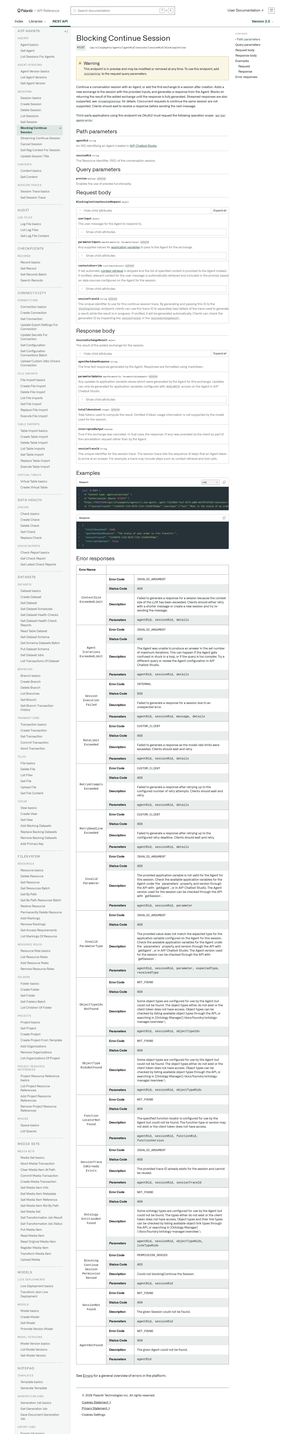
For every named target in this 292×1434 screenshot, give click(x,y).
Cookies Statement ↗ (96, 1402)
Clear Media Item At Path (37, 1169)
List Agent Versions (33, 77)
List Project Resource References (35, 1088)
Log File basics (30, 224)
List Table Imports (32, 448)
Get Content (28, 177)
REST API (60, 21)
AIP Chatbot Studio (143, 145)
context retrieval (112, 271)
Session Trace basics (35, 191)
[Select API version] (263, 22)
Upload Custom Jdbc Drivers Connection (40, 363)
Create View (28, 813)
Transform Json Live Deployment (34, 1294)
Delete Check (29, 525)
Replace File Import (34, 410)
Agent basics (29, 44)
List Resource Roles (34, 957)
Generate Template (33, 1388)
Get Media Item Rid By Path (39, 1205)
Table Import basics (33, 430)
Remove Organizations (36, 1052)
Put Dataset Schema (34, 649)
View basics (28, 808)
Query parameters (247, 44)
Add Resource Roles (34, 963)
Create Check (30, 519)
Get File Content (31, 793)
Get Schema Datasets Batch (40, 643)
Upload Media (30, 1259)
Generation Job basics (35, 1402)
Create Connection (33, 312)
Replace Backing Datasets (38, 832)
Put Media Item (31, 1229)
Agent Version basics (34, 71)
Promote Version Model (36, 1329)
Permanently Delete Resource (41, 912)
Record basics (30, 262)
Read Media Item (32, 1235)
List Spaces (28, 1131)
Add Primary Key (31, 843)
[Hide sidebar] (66, 31)
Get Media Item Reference (38, 1199)
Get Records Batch (33, 274)
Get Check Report (32, 558)
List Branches (29, 693)
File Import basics (32, 380)
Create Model (29, 1317)
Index (19, 21)
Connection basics (33, 306)
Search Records (31, 280)
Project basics (30, 1022)
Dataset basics (30, 590)
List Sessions (29, 116)
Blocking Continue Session (33, 130)
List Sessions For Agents (37, 56)
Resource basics (31, 870)
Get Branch (28, 699)
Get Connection (31, 319)
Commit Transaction (34, 742)
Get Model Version (33, 1355)
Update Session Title (34, 156)
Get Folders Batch (33, 1001)
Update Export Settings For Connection (39, 327)
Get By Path (28, 894)
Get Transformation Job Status (41, 1223)
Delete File (27, 769)
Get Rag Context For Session (40, 150)
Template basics (31, 1382)
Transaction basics (33, 724)
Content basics (30, 170)
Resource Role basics (35, 950)
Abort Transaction (32, 748)
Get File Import (30, 404)
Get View (26, 819)
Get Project (28, 1028)
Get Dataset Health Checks (39, 615)
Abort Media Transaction (37, 1163)
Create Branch (30, 681)
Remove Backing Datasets (38, 837)
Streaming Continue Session (40, 138)
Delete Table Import (33, 442)
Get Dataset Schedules (36, 609)
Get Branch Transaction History (36, 707)
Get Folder (27, 995)
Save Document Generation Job (39, 1416)
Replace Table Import (35, 460)
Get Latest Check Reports (38, 564)
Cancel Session (31, 144)
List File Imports (31, 398)
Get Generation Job (33, 1408)
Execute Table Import (35, 466)
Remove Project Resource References (38, 1108)
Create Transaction (33, 730)
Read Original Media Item (38, 1241)
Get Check (27, 531)
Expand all (219, 210)
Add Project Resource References (35, 1098)
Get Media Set (30, 1211)
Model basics (29, 1310)
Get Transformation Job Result (41, 1217)
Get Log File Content (34, 236)
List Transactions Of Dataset (39, 661)
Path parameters (248, 39)
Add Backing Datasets (35, 825)
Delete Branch (30, 687)
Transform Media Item (35, 1253)
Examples (242, 61)
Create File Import (33, 386)
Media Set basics (32, 1157)
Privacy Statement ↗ (96, 1408)
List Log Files (29, 230)
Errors (88, 1376)
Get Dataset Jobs (32, 655)
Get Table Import (32, 454)
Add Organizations (33, 1046)
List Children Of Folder (36, 1007)
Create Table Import (34, 436)
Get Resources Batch (35, 888)
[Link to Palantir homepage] (25, 10)
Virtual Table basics (33, 481)
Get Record (28, 268)
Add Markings (30, 918)
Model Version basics (35, 1343)
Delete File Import (32, 392)
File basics (27, 763)
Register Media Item (34, 1247)
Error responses (246, 77)
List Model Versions (33, 1349)
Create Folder (29, 989)
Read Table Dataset (33, 631)
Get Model (27, 1323)
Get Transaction (31, 736)
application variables (125, 247)
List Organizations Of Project (40, 1058)
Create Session (31, 104)
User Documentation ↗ (246, 10)
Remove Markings (33, 924)
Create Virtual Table (33, 487)
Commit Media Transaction (39, 1175)
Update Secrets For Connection (33, 337)
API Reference (48, 10)
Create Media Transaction (38, 1181)
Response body (246, 55)
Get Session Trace (33, 197)
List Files (26, 775)
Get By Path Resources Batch (40, 900)
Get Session (28, 122)
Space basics (29, 1125)
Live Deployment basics (36, 1286)
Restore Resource (32, 906)
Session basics (30, 98)
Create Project (30, 1034)
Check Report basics (34, 552)
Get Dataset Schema (34, 637)
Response (245, 71)
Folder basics (29, 983)
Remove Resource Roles (37, 969)
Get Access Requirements (38, 930)
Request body (244, 50)
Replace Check (31, 537)
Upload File (28, 787)
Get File (25, 781)
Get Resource (29, 882)
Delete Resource (31, 876)
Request (244, 66)
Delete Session (30, 110)
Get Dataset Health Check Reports (38, 623)
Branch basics (30, 675)
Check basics (29, 513)
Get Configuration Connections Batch (33, 353)
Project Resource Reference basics (39, 1078)
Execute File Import (33, 416)
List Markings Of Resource (38, 936)
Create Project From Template (41, 1040)
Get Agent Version (32, 83)
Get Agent (27, 50)
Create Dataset (30, 597)
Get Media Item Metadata (38, 1193)
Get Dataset (28, 603)
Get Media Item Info (34, 1187)
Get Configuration (32, 345)
